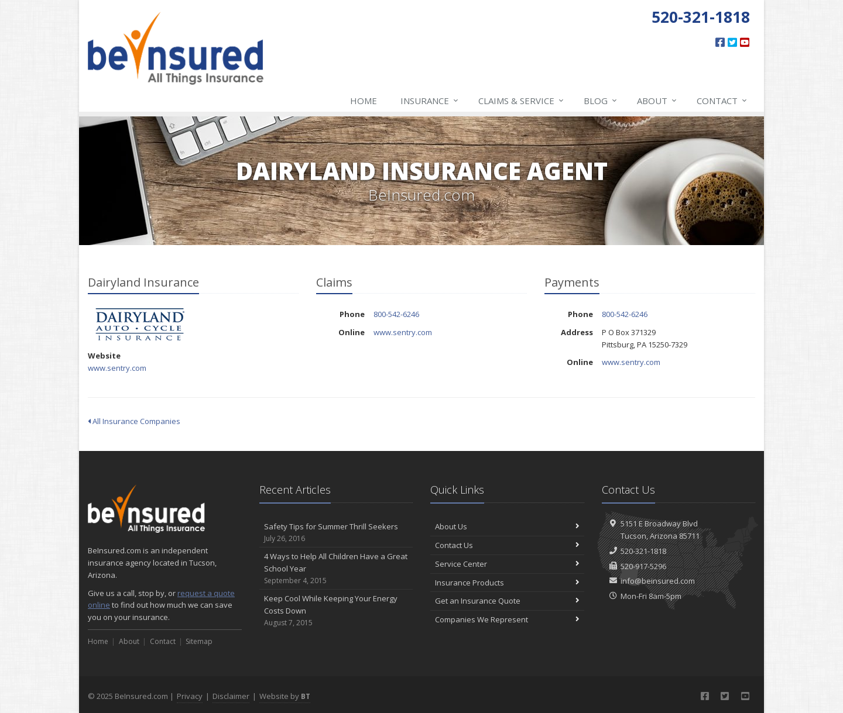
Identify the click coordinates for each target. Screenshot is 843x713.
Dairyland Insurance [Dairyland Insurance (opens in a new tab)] (140, 324)
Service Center (507, 564)
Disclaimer (231, 696)
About (657, 100)
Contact (722, 100)
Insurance (430, 100)
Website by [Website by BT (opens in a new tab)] (284, 696)
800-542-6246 (396, 314)
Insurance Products (507, 582)
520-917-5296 (643, 566)
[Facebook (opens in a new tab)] (720, 42)
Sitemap (199, 641)
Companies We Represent (507, 619)
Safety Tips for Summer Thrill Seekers (336, 532)
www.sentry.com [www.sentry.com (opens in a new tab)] (117, 368)
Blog (601, 100)
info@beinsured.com (658, 581)
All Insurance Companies (134, 421)
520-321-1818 (643, 551)
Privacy (190, 696)
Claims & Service (521, 100)
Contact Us (507, 545)
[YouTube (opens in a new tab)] (744, 42)
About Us (507, 526)
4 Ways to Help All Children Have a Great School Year (336, 568)
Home (363, 100)
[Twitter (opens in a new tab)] (732, 42)
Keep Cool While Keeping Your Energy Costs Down (336, 610)
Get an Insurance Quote (507, 600)
